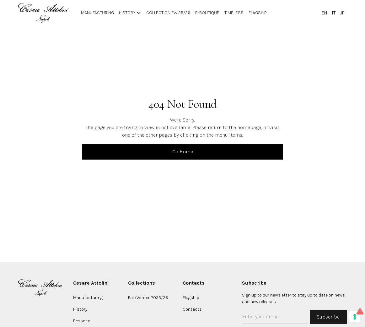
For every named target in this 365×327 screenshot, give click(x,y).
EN (324, 13)
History (80, 309)
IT (333, 13)
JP (342, 13)
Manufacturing (88, 297)
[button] (130, 13)
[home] (43, 13)
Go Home (182, 152)
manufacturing (97, 12)
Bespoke (81, 321)
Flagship (258, 12)
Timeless (234, 12)
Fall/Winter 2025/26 (148, 297)
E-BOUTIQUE (207, 12)
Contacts (192, 309)
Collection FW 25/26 (168, 12)
